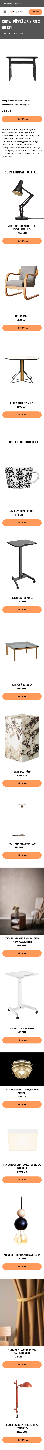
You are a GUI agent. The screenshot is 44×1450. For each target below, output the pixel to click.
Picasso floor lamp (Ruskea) (22, 843)
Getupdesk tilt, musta (22, 597)
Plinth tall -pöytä (22, 771)
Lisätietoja (22, 119)
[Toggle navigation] (5, 11)
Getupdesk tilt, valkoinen (22, 1028)
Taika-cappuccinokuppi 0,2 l (22, 510)
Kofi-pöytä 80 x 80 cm (22, 684)
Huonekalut (9, 33)
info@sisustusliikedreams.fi (12, 3)
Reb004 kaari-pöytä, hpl (22, 402)
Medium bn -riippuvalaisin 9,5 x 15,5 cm (22, 1254)
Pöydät (21, 33)
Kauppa (35, 12)
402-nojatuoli (22, 316)
